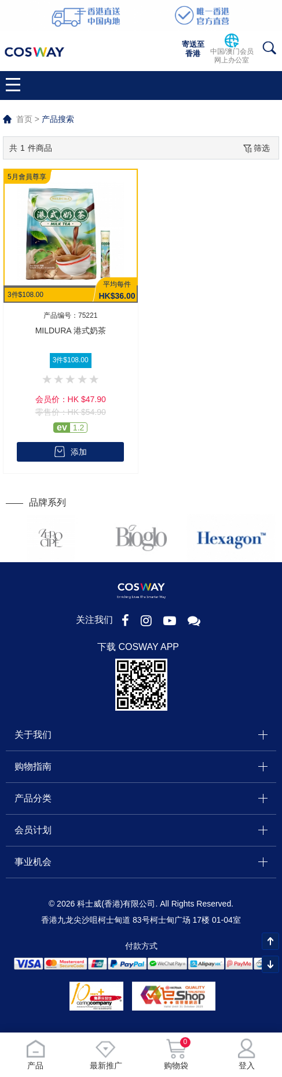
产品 (35, 1054)
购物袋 (176, 1054)
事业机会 (33, 862)
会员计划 (33, 830)
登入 (246, 1054)
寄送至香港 (193, 49)
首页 (24, 119)
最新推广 (106, 1054)
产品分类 (33, 798)
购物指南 (33, 766)
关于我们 (33, 735)
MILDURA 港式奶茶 (70, 330)
